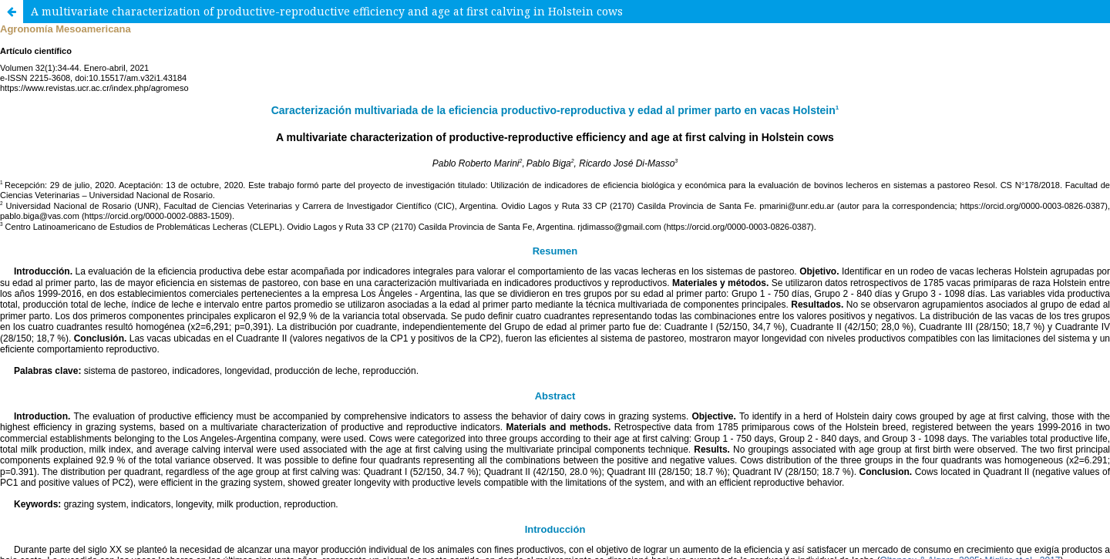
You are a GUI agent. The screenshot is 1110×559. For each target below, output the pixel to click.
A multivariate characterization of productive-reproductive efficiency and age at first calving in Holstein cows (327, 11)
